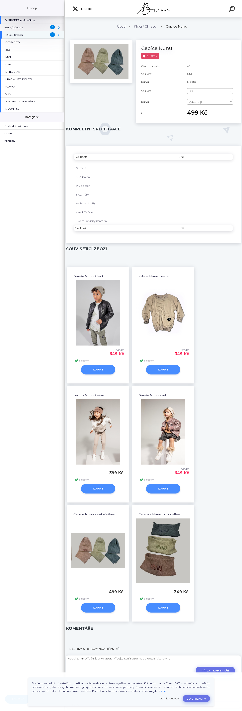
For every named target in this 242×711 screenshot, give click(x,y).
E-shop (83, 8)
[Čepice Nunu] (101, 41)
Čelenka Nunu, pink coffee (159, 514)
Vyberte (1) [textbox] (195, 102)
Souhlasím (196, 698)
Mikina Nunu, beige (153, 276)
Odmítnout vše (169, 698)
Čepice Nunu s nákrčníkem (94, 514)
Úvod (121, 26)
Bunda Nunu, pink (152, 395)
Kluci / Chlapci (146, 26)
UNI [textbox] (191, 91)
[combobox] (210, 91)
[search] (232, 9)
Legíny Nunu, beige (88, 395)
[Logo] (153, 8)
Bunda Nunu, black (88, 276)
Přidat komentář (215, 670)
